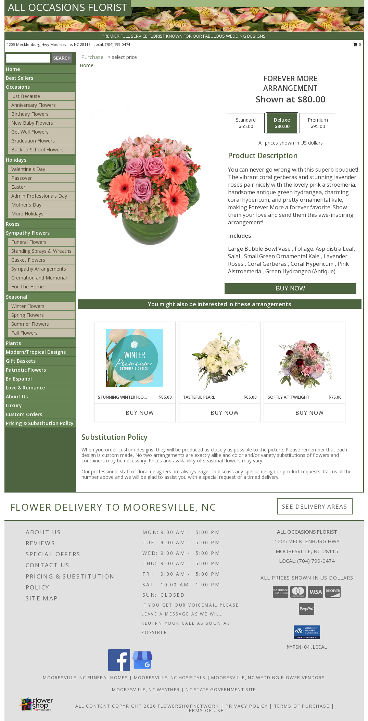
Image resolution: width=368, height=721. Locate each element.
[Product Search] (28, 58)
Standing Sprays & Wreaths (41, 251)
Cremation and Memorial (39, 277)
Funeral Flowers (29, 242)
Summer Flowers (30, 324)
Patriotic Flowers (26, 369)
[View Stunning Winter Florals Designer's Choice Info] (134, 358)
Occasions (18, 87)
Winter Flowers (28, 306)
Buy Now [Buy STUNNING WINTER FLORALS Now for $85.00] (140, 413)
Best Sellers (19, 78)
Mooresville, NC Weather (146, 689)
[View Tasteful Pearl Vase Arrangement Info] (219, 358)
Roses (13, 224)
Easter (18, 187)
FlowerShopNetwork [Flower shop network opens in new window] (188, 706)
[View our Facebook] (119, 669)
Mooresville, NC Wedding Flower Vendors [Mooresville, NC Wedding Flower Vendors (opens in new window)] (268, 677)
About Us (17, 396)
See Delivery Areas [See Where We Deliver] (314, 506)
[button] (307, 632)
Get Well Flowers (30, 131)
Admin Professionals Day (39, 195)
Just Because (25, 96)
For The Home (27, 286)
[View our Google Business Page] (142, 669)
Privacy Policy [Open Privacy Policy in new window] (247, 706)
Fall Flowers (24, 333)
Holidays (16, 160)
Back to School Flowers (37, 149)
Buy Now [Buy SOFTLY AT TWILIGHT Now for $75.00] (309, 413)
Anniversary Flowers (33, 105)
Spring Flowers (27, 315)
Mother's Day (26, 204)
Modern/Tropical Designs (36, 352)
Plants (13, 343)
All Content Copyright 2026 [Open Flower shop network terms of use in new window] (115, 706)
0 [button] (357, 44)
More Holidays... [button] (29, 213)
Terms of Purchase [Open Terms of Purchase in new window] (302, 706)
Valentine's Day (28, 169)
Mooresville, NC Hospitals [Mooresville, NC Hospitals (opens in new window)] (170, 677)
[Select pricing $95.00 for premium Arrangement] (318, 123)
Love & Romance (25, 387)
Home (13, 69)
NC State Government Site (221, 689)
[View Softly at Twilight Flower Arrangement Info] (304, 358)
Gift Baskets (21, 361)
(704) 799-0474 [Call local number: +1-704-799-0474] (117, 44)
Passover (21, 178)
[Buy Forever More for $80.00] (290, 288)
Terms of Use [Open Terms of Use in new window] (205, 710)
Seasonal (16, 297)
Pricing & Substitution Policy (40, 423)
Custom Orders (24, 414)
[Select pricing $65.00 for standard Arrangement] (245, 123)
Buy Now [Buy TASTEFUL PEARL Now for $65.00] (225, 413)
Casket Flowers (28, 260)
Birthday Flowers (30, 114)
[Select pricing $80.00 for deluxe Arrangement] (282, 123)
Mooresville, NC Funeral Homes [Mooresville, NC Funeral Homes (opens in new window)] (85, 677)
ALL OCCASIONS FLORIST (67, 7)
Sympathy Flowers (28, 232)
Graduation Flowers (33, 140)
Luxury (14, 405)
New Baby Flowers (32, 123)
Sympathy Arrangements (38, 268)
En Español (19, 378)
